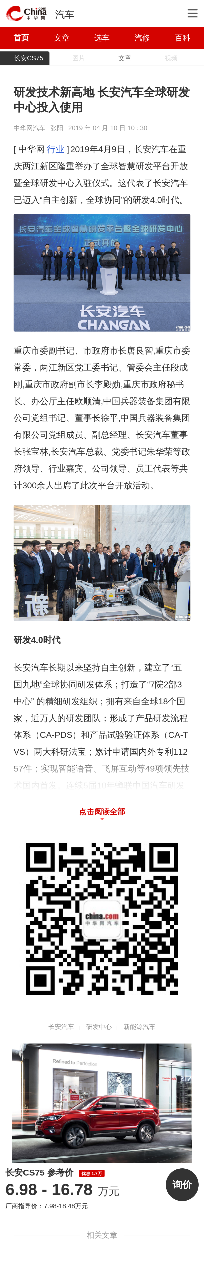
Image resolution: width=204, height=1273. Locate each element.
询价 (182, 1184)
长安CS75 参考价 (55, 1172)
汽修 (142, 38)
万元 (62, 1191)
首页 (21, 38)
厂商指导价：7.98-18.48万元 (46, 1206)
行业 (55, 149)
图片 (78, 58)
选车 (102, 38)
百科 (182, 38)
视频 (171, 58)
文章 (61, 38)
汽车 (65, 14)
